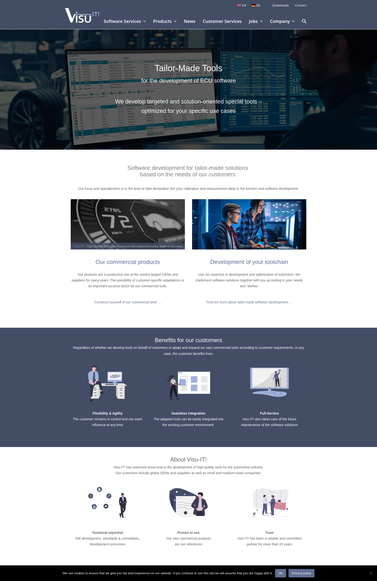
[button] (304, 22)
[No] (371, 573)
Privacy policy (301, 573)
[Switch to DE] (256, 5)
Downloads (280, 5)
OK (280, 573)
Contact (300, 5)
